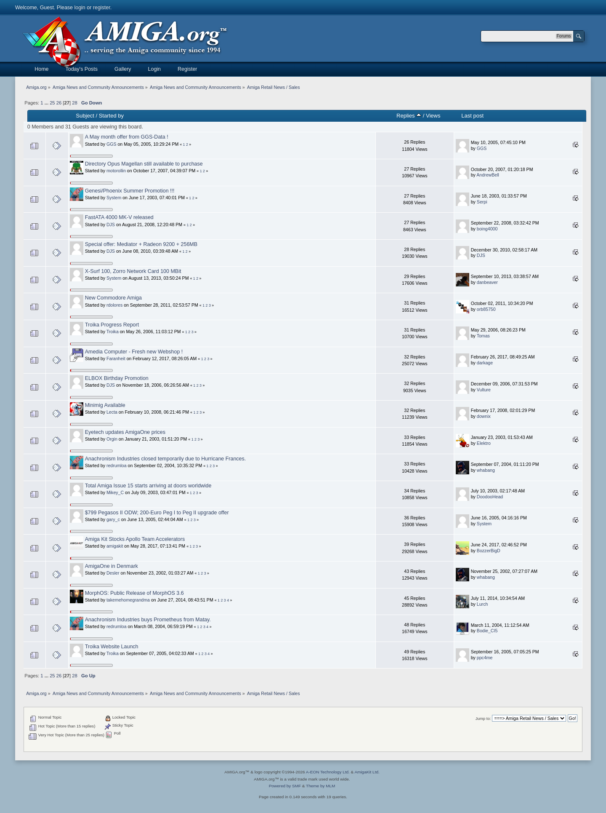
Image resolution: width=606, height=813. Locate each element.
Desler (113, 572)
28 (74, 102)
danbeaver (487, 282)
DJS (110, 224)
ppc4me (485, 657)
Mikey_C (115, 492)
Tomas (483, 335)
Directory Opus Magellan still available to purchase (144, 164)
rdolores (114, 305)
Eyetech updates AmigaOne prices (125, 432)
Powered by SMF (285, 786)
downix (484, 416)
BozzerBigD (488, 550)
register (101, 8)
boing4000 (487, 228)
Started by (111, 115)
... (47, 102)
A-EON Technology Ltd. (328, 772)
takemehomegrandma (128, 599)
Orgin (111, 438)
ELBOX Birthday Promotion (117, 378)
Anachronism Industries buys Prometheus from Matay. (148, 620)
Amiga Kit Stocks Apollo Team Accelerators (135, 539)
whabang (486, 470)
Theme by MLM (320, 786)
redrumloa (116, 465)
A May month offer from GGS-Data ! (126, 137)
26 (58, 102)
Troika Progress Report (112, 325)
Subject (85, 115)
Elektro (484, 443)
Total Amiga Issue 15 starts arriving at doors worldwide (148, 486)
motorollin (116, 170)
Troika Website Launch (111, 647)
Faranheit (115, 358)
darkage (485, 362)
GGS (111, 144)
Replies (408, 115)
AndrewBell (487, 174)
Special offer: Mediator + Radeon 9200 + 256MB (141, 244)
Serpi (482, 201)
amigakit (114, 545)
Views (433, 115)
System (113, 197)
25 (52, 102)
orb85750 (486, 309)
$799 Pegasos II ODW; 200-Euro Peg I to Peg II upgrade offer (157, 513)
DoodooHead (490, 496)
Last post (472, 115)
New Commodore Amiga (113, 298)
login (79, 8)
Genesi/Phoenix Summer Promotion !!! (130, 191)
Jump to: (483, 718)
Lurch (482, 604)
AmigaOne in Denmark (111, 566)
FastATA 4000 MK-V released (119, 217)
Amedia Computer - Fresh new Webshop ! (134, 352)
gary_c (113, 519)
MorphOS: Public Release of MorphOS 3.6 (134, 593)
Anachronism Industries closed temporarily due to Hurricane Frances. (165, 459)
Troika (112, 331)
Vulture (484, 389)
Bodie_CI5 (487, 630)
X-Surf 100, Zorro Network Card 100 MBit (133, 271)
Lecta (111, 412)
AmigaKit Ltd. (366, 772)
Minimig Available (105, 405)
